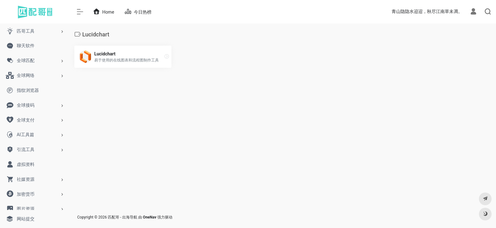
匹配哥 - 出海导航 (122, 217)
